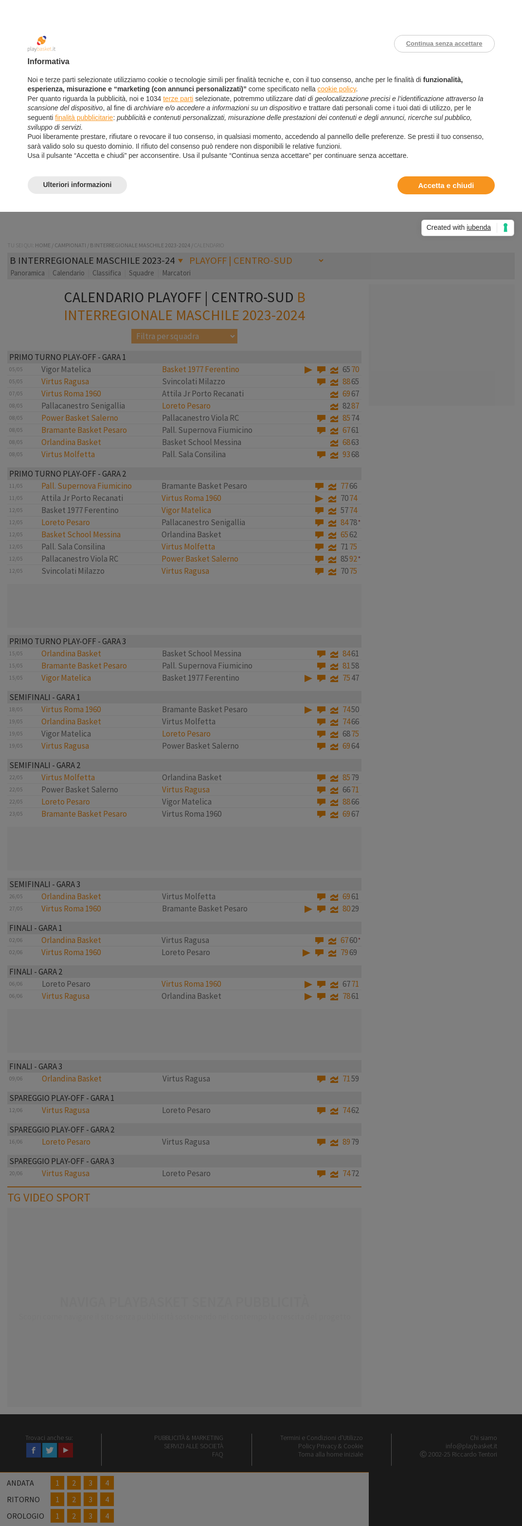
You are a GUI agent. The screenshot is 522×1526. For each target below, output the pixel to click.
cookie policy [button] (336, 89)
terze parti (178, 99)
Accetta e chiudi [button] (446, 185)
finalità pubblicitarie (84, 117)
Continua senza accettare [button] (444, 43)
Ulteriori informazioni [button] (77, 185)
